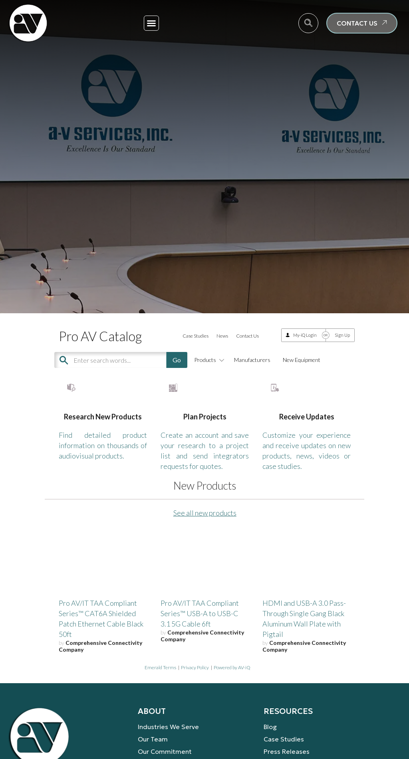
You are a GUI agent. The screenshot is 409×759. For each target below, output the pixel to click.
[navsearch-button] (308, 23)
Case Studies (195, 336)
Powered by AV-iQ (232, 691)
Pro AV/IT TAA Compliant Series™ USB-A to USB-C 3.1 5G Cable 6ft (200, 637)
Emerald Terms (160, 691)
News (222, 336)
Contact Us (247, 336)
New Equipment (301, 359)
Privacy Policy (195, 691)
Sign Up (342, 335)
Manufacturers (252, 359)
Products (208, 359)
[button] (151, 23)
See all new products (204, 536)
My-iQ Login (305, 335)
